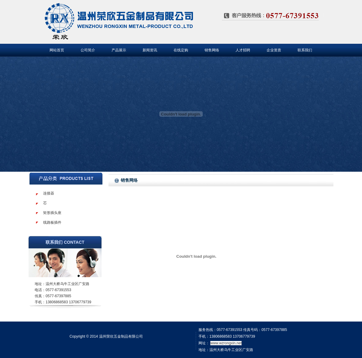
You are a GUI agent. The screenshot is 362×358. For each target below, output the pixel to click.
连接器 (48, 193)
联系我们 (305, 50)
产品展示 (119, 50)
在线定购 (181, 50)
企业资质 (274, 50)
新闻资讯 (150, 50)
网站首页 (57, 50)
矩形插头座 (52, 213)
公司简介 (88, 50)
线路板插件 (52, 222)
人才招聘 (243, 50)
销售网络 (212, 50)
